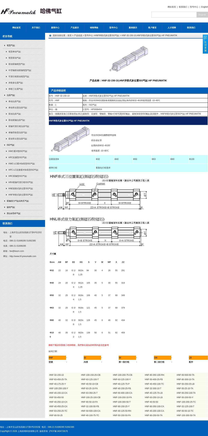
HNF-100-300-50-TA (186, 415)
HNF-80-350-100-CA (154, 406)
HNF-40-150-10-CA (58, 393)
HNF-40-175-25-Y (57, 384)
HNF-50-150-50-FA (122, 415)
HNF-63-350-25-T (89, 393)
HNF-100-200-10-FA (122, 397)
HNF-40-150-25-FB (122, 388)
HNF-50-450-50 (56, 397)
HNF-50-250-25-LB (185, 384)
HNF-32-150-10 (56, 375)
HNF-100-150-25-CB (90, 375)
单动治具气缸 (14, 101)
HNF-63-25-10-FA (89, 388)
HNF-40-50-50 (151, 402)
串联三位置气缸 (15, 89)
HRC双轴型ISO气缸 (17, 176)
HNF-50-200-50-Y (185, 397)
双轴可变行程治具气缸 (18, 126)
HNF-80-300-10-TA (185, 379)
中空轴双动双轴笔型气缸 (19, 70)
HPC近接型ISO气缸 (17, 157)
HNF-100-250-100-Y (58, 388)
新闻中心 (55, 27)
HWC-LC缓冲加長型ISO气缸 (21, 163)
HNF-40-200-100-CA (154, 411)
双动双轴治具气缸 (16, 120)
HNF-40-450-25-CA (58, 406)
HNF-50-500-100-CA (90, 411)
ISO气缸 (11, 145)
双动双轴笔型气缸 (16, 64)
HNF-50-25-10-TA (185, 388)
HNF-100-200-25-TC (186, 402)
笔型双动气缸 (14, 58)
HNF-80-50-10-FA (89, 402)
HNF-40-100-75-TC (90, 415)
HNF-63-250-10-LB (154, 397)
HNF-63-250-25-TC (58, 411)
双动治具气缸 (14, 114)
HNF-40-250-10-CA (58, 402)
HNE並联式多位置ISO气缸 (20, 188)
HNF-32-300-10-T (153, 388)
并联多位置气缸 (15, 83)
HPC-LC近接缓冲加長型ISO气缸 (23, 170)
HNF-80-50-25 (56, 415)
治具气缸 (11, 95)
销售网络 (94, 27)
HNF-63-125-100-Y (122, 379)
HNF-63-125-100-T (90, 379)
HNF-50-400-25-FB (154, 379)
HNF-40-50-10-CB (89, 384)
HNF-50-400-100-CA (122, 393)
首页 (69, 35)
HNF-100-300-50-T (122, 402)
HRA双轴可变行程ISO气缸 (20, 182)
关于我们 (36, 27)
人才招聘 (172, 27)
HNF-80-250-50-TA (154, 415)
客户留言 (152, 27)
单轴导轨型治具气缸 (17, 132)
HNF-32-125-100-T (185, 406)
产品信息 (78, 35)
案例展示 (133, 27)
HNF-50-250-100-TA (186, 393)
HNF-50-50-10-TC (185, 411)
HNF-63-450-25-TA (58, 379)
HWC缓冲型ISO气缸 (17, 151)
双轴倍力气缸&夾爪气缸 (18, 201)
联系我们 (183, 7)
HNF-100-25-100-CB (90, 397)
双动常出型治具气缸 (17, 139)
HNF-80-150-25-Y (121, 406)
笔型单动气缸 (14, 51)
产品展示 (75, 27)
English (204, 7)
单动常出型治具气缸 (17, 107)
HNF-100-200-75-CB (122, 375)
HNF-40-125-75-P (121, 384)
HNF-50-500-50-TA (185, 375)
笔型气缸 (11, 45)
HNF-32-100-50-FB (90, 406)
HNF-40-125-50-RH (122, 411)
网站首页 (172, 7)
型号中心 (194, 7)
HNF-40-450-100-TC (154, 384)
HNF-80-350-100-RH (154, 375)
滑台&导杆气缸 (14, 213)
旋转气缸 (11, 207)
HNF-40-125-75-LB (154, 393)
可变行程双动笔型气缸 (18, 76)
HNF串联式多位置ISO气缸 (20, 195)
